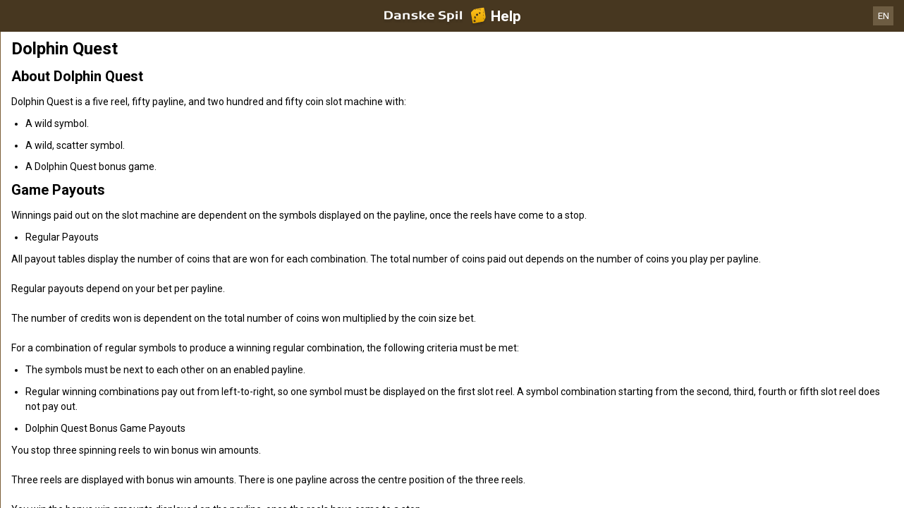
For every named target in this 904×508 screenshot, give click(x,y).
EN (883, 16)
